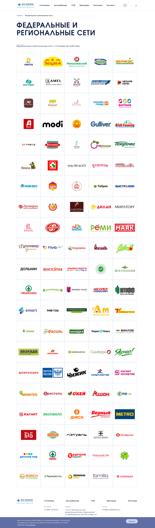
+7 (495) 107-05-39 (51, 510)
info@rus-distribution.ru (111, 510)
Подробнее (30, 525)
